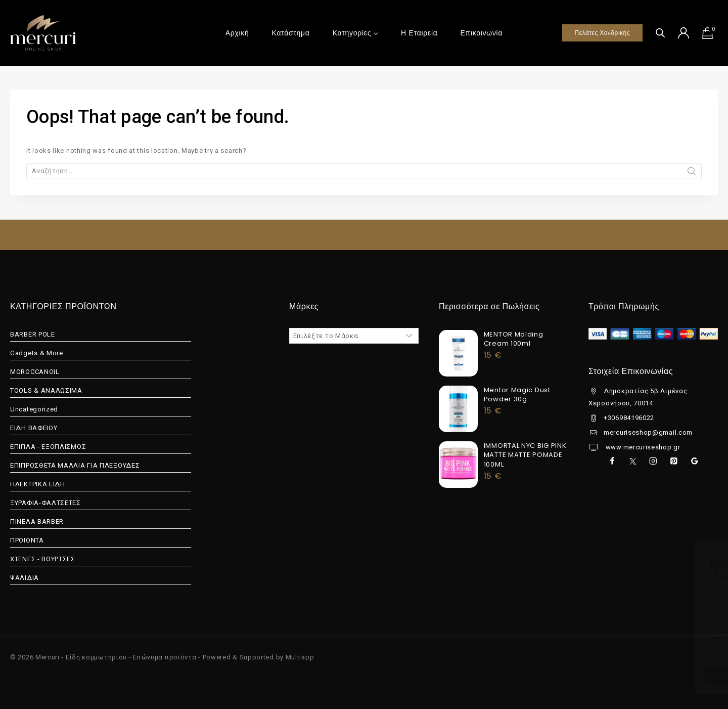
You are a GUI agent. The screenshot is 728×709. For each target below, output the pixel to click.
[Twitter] (633, 461)
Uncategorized (34, 409)
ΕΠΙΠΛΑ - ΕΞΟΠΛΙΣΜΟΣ (48, 446)
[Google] (694, 461)
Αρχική (237, 33)
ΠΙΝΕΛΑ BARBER (37, 521)
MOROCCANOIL (35, 372)
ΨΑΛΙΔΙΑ (24, 577)
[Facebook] (612, 461)
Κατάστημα (291, 33)
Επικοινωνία (482, 33)
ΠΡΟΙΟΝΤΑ (27, 540)
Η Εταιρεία (419, 33)
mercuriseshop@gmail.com (648, 432)
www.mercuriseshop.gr (642, 447)
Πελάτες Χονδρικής (602, 32)
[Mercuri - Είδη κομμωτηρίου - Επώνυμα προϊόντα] (43, 32)
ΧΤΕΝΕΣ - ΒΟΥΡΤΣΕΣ (42, 559)
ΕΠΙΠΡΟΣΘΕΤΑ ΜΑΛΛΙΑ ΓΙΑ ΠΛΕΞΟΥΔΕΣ (75, 465)
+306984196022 (629, 418)
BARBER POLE (32, 334)
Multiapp (300, 657)
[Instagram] (653, 461)
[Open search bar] (660, 32)
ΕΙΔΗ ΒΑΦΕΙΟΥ (33, 428)
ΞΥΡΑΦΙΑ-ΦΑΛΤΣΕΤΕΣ (45, 503)
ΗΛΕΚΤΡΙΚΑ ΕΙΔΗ (37, 484)
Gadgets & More (36, 353)
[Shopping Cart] (710, 33)
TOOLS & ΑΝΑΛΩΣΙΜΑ (46, 390)
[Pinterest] (673, 461)
